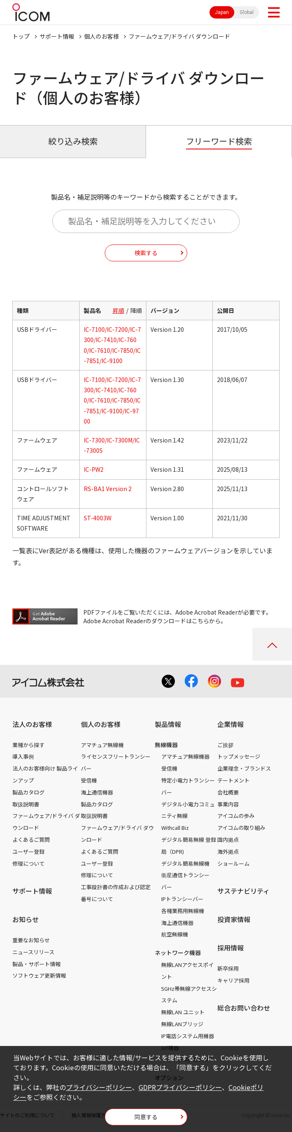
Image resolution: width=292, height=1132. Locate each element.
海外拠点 (228, 851)
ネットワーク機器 (178, 952)
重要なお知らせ (31, 940)
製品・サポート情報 (36, 964)
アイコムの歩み (235, 816)
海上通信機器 (97, 792)
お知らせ (25, 919)
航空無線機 (174, 934)
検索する (146, 253)
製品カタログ (28, 792)
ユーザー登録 (28, 851)
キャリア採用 (233, 980)
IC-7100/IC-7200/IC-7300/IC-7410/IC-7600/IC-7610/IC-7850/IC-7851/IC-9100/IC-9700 (112, 400)
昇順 (118, 310)
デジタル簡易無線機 (185, 863)
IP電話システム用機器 (187, 1036)
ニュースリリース (33, 952)
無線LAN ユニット (183, 1012)
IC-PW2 (94, 469)
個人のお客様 (101, 36)
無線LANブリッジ (182, 1024)
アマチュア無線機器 (185, 756)
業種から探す (28, 745)
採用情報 (230, 948)
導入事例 (23, 756)
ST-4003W (97, 518)
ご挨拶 (225, 745)
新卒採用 (228, 968)
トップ (21, 36)
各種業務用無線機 (182, 911)
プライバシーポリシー (99, 1087)
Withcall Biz (175, 828)
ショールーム (233, 863)
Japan (222, 12)
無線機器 (166, 745)
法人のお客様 (32, 724)
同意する (146, 1117)
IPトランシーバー (182, 899)
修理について (28, 863)
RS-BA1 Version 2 (108, 488)
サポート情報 (57, 36)
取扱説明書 (25, 804)
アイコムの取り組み (241, 828)
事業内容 (228, 804)
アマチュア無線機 (102, 745)
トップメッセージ (238, 756)
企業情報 (230, 724)
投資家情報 (233, 919)
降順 (136, 310)
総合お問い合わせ (243, 1008)
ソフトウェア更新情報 (39, 975)
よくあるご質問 (31, 839)
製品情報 (168, 724)
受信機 (89, 780)
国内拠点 (228, 839)
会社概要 (228, 792)
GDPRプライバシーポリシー (180, 1087)
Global (247, 12)
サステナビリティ (243, 891)
